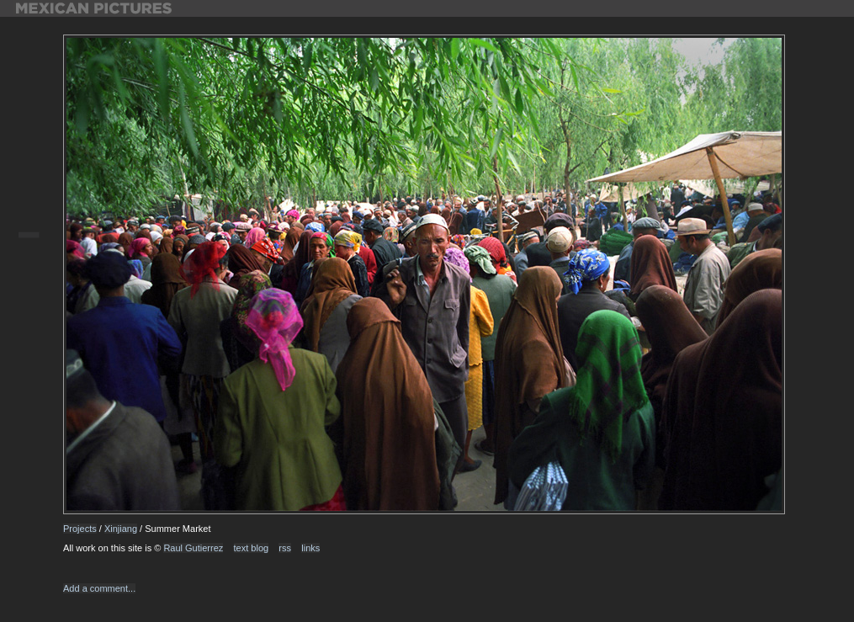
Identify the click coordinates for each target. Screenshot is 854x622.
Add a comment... (99, 588)
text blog (251, 548)
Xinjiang (120, 529)
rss (284, 548)
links (310, 548)
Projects (80, 529)
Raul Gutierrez (193, 548)
